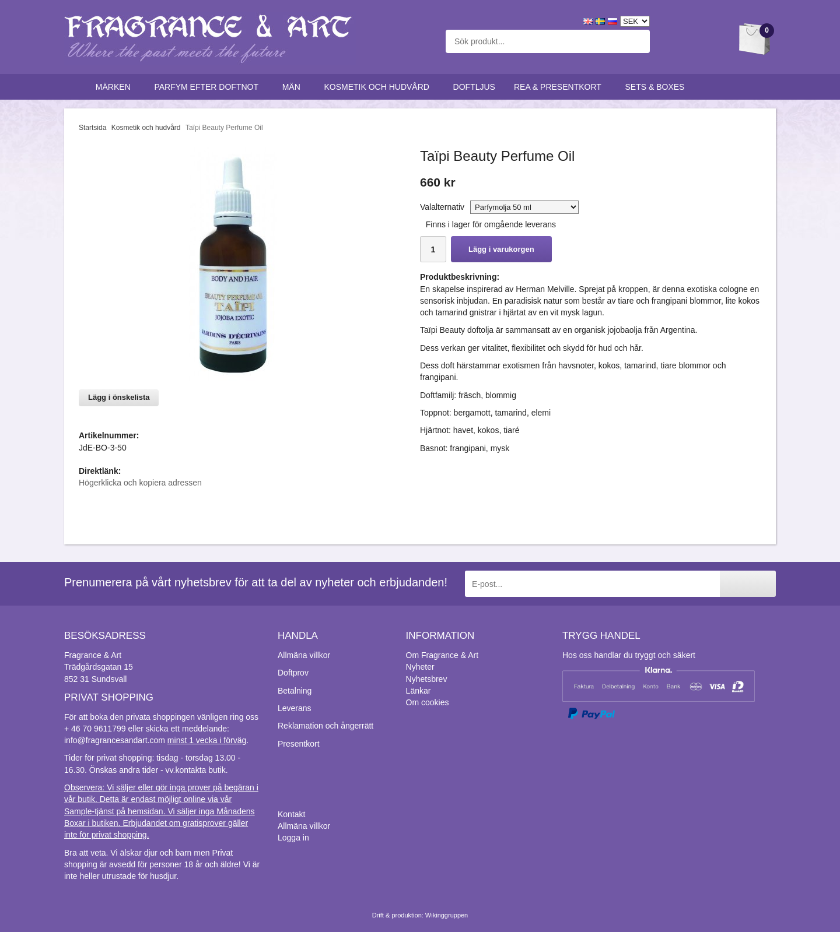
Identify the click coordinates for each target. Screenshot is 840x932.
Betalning (295, 690)
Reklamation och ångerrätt (325, 725)
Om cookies (427, 702)
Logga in (293, 837)
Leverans (295, 708)
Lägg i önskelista (118, 397)
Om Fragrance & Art (442, 655)
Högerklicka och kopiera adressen (140, 482)
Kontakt (291, 814)
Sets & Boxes (657, 87)
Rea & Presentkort (560, 87)
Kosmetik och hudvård (379, 87)
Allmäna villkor (304, 655)
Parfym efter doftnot (208, 87)
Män (294, 87)
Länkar (418, 690)
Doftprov (293, 672)
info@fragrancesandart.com (114, 740)
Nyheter (420, 666)
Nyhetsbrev (426, 679)
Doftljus (474, 87)
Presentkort (299, 743)
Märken (116, 87)
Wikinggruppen (446, 915)
